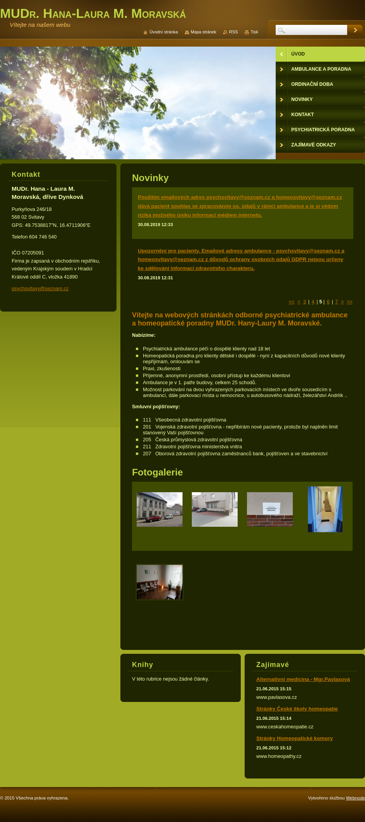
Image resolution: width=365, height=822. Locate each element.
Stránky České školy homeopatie (297, 709)
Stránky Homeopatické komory (294, 738)
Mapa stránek (203, 32)
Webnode (355, 798)
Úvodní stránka (163, 32)
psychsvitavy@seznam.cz (40, 288)
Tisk (254, 32)
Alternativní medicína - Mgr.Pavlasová (303, 679)
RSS (233, 32)
